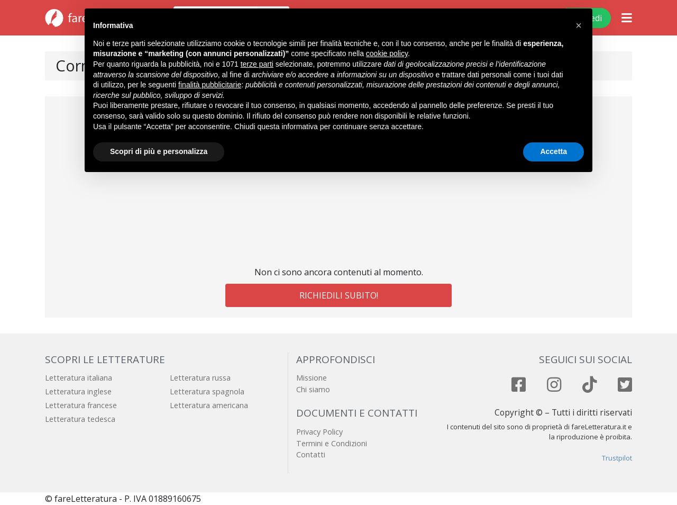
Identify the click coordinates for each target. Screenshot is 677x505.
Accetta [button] (553, 151)
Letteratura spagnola (207, 391)
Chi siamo (313, 389)
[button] (578, 25)
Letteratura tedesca (80, 419)
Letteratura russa (200, 378)
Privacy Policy (319, 432)
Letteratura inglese (78, 391)
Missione (311, 378)
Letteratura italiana (78, 378)
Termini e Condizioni (331, 443)
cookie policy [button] (387, 53)
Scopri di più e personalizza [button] (158, 151)
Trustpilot (617, 458)
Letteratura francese (81, 405)
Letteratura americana (209, 405)
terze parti (257, 64)
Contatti (310, 454)
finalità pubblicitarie (209, 84)
